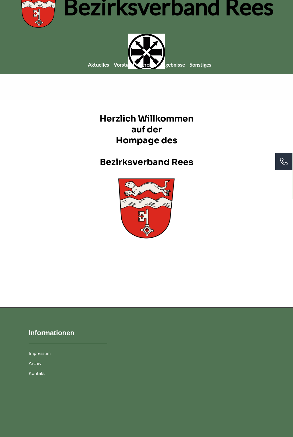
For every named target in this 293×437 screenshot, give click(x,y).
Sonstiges (200, 64)
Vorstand (124, 64)
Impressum (40, 353)
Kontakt (37, 373)
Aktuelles (98, 64)
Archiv (35, 363)
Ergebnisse (173, 64)
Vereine (147, 64)
